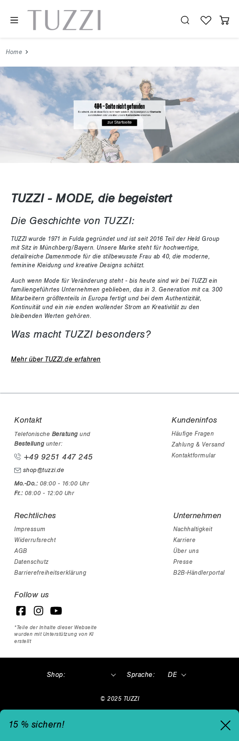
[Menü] (14, 20)
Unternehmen (197, 515)
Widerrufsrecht (35, 540)
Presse (183, 561)
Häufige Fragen (193, 433)
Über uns (186, 551)
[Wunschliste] (206, 20)
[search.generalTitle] (185, 20)
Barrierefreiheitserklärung (50, 572)
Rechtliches (35, 515)
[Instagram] (38, 610)
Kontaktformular (194, 455)
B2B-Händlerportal (199, 572)
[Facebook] (21, 610)
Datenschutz (31, 561)
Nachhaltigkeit (192, 529)
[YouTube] (56, 610)
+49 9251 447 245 (53, 457)
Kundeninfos (194, 420)
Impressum (30, 529)
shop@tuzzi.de (39, 470)
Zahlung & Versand (198, 444)
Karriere (184, 540)
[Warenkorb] (224, 20)
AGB (20, 551)
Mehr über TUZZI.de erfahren (56, 359)
